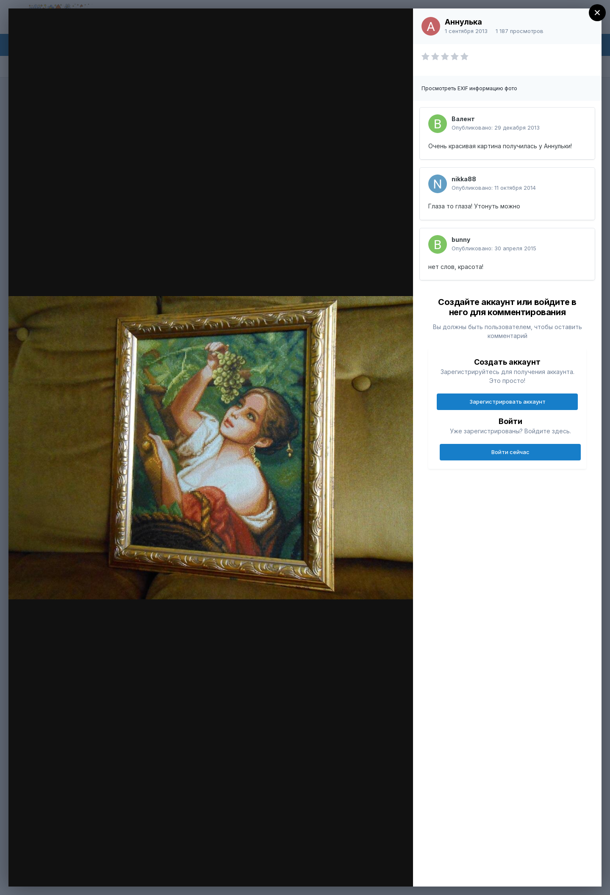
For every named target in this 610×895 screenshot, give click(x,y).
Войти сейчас (510, 452)
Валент (463, 118)
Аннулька (463, 21)
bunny (461, 239)
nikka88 (464, 179)
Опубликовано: (496, 127)
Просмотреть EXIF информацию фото (469, 88)
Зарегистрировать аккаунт (507, 401)
